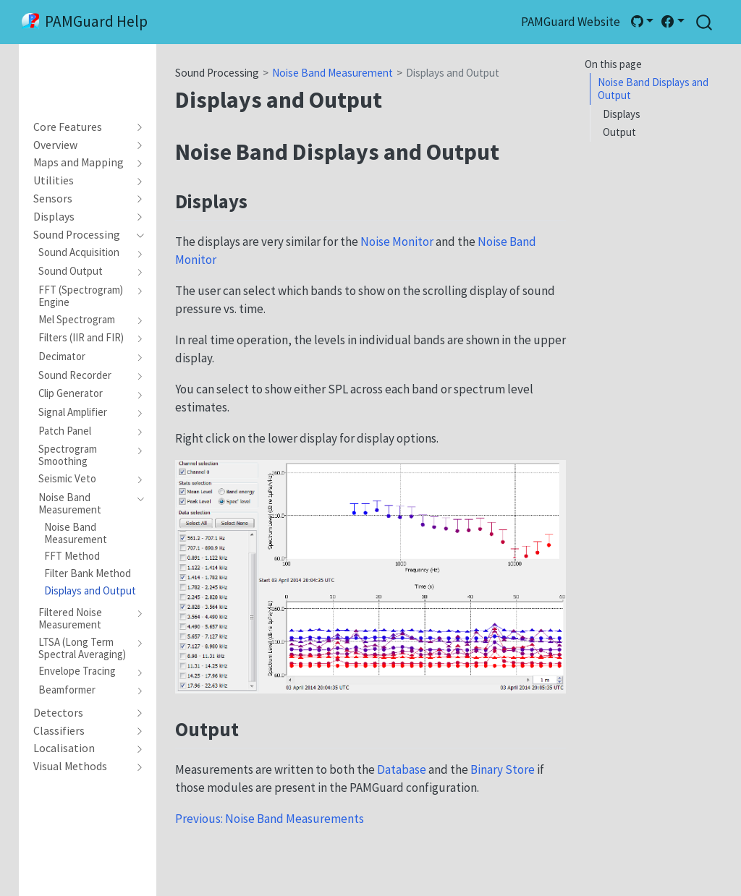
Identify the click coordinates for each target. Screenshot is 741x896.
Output (619, 132)
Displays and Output (452, 73)
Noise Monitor (396, 241)
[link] (641, 22)
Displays (621, 114)
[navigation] (81, 127)
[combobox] (704, 22)
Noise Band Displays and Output (653, 89)
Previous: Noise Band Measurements (269, 819)
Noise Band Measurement (332, 73)
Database (401, 769)
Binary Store (502, 769)
